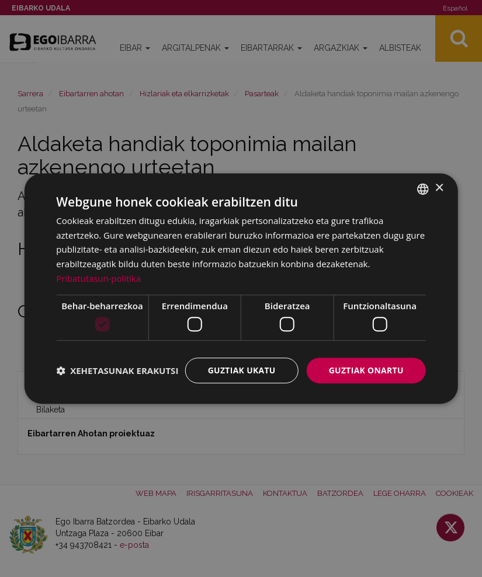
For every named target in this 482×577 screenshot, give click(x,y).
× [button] (439, 188)
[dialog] (241, 288)
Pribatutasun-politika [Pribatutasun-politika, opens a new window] (98, 278)
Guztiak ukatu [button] (240, 370)
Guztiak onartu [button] (366, 370)
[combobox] (423, 188)
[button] (117, 370)
